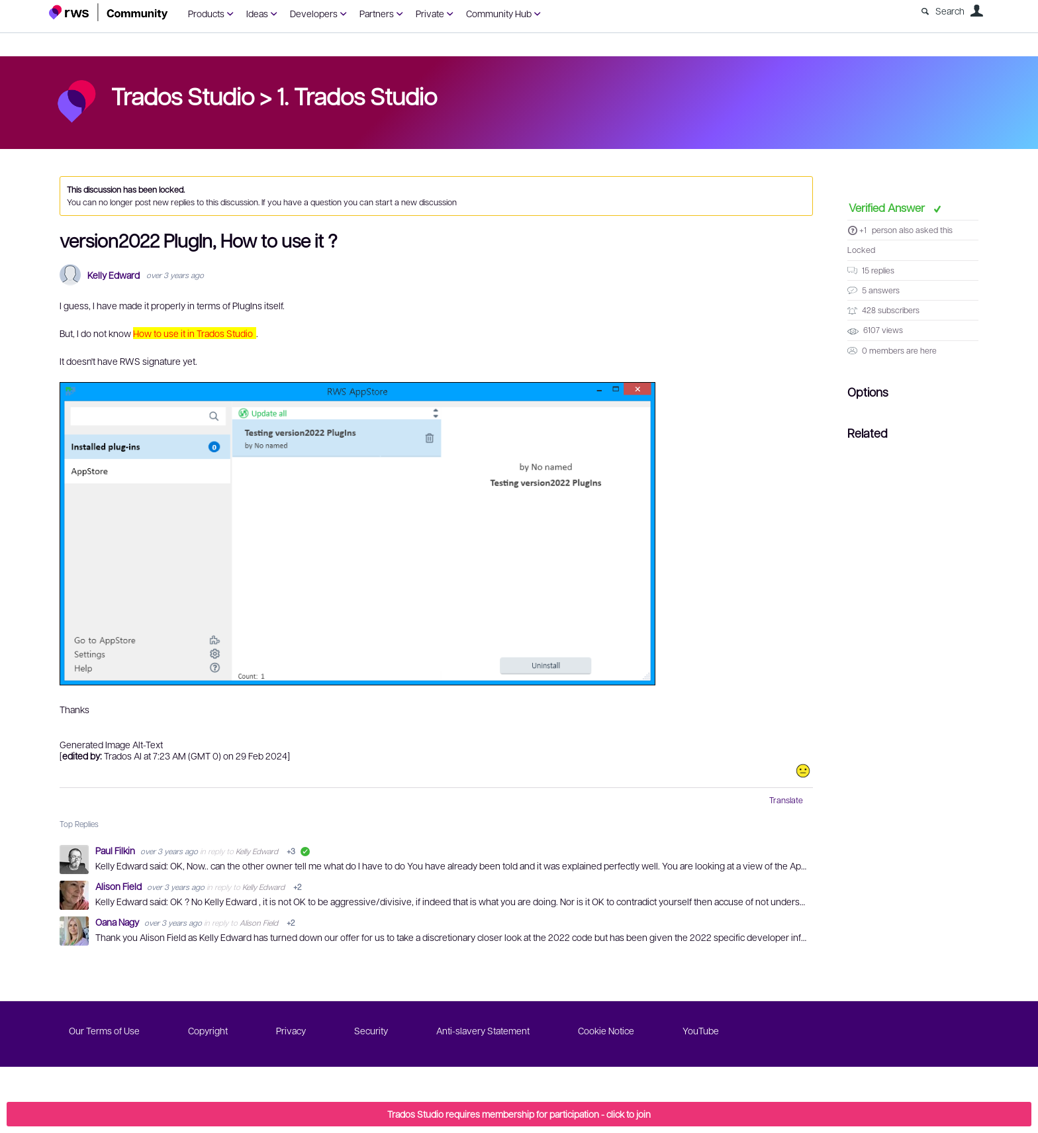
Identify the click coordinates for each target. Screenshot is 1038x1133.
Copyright (208, 1030)
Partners (376, 13)
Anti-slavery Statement (483, 1030)
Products (206, 13)
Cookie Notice (606, 1030)
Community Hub (499, 13)
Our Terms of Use (104, 1030)
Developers (314, 13)
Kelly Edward (113, 275)
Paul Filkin (116, 850)
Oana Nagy (118, 922)
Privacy (291, 1030)
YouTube (701, 1030)
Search (950, 11)
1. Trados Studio (357, 95)
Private (430, 13)
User (976, 10)
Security (371, 1030)
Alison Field (119, 886)
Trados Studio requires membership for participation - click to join (519, 1114)
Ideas (257, 13)
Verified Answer (888, 207)
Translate (786, 800)
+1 (863, 229)
